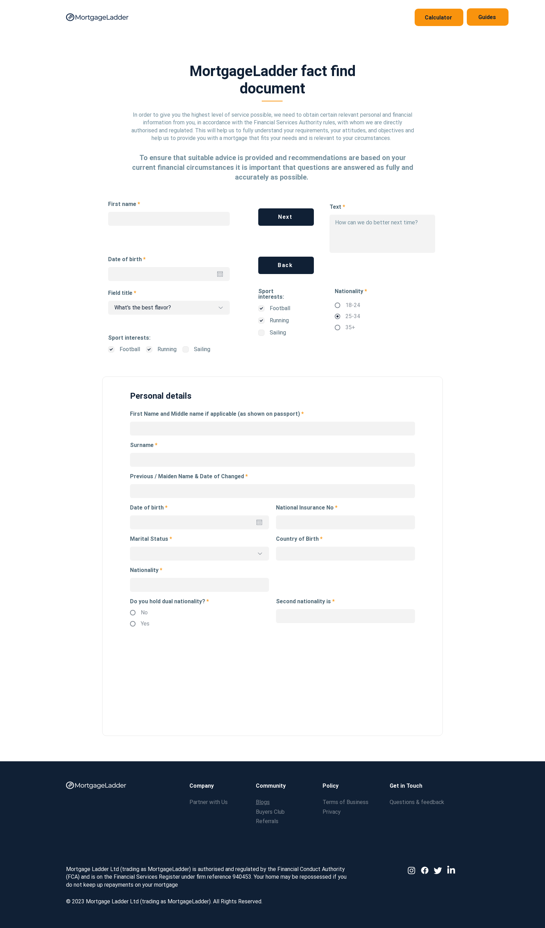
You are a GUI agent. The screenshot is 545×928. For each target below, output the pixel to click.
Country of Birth (297, 539)
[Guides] (488, 17)
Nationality (144, 570)
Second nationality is (303, 601)
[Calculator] (439, 17)
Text (335, 207)
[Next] (286, 217)
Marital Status (149, 539)
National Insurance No (305, 508)
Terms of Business (345, 802)
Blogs (263, 802)
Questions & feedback (417, 802)
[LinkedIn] (451, 870)
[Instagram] (411, 870)
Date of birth (128, 259)
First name (122, 204)
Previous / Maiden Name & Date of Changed (187, 476)
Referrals (267, 821)
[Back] (286, 265)
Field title (120, 293)
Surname (142, 445)
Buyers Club (270, 812)
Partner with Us (208, 802)
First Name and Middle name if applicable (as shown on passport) (215, 414)
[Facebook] (425, 870)
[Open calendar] (220, 274)
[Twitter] (438, 870)
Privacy (332, 812)
